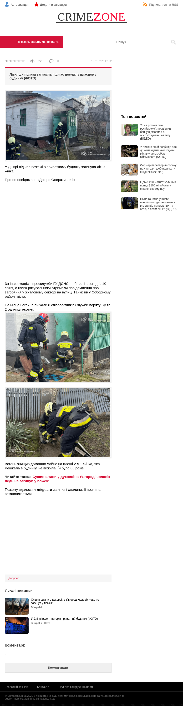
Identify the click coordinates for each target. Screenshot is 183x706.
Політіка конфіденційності (76, 687)
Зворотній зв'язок (16, 687)
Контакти (43, 687)
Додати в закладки (53, 4)
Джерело (13, 578)
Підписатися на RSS (163, 4)
